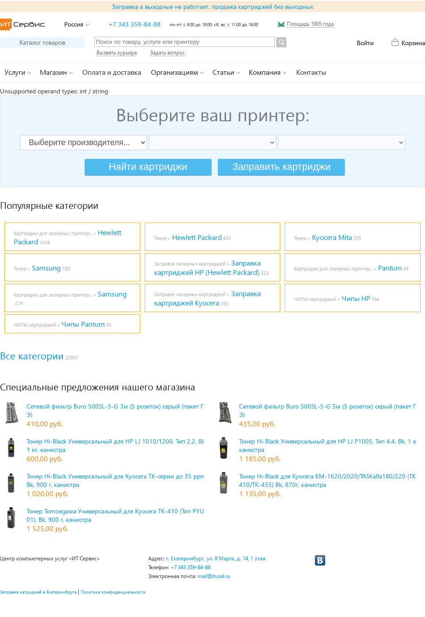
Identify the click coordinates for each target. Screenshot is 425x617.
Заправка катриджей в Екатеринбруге (38, 591)
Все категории (32, 355)
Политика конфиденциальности (113, 591)
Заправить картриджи (281, 166)
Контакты (311, 72)
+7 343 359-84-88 (134, 24)
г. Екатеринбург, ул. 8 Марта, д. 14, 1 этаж (216, 558)
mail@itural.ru (213, 576)
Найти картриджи (148, 166)
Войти (365, 43)
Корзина (413, 43)
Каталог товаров (42, 42)
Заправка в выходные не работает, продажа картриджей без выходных (212, 6)
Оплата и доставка (111, 72)
